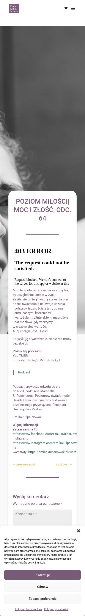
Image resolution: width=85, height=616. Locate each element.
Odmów (42, 587)
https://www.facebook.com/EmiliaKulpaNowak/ (47, 434)
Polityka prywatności (56, 609)
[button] (78, 531)
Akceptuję (42, 575)
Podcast (24, 372)
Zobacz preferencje (43, 599)
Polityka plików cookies (28, 609)
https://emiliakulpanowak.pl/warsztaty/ (56, 452)
